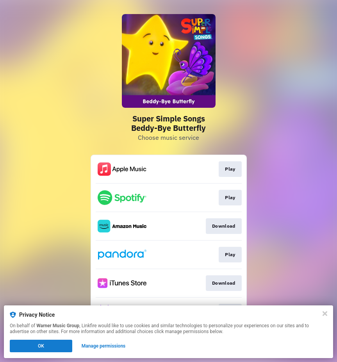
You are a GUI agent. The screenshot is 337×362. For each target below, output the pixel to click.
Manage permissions (104, 346)
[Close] (325, 313)
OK (41, 346)
